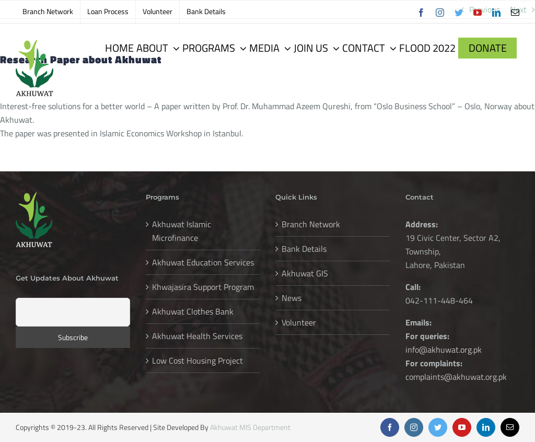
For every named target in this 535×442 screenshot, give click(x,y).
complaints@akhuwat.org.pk (456, 376)
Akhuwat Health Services (197, 336)
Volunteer (299, 322)
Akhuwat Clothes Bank (193, 311)
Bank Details (304, 248)
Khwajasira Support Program (203, 287)
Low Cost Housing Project (197, 360)
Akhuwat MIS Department (250, 427)
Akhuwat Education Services (203, 262)
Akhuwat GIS (305, 273)
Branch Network (311, 224)
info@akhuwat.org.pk (443, 349)
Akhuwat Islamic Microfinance (181, 231)
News (291, 298)
